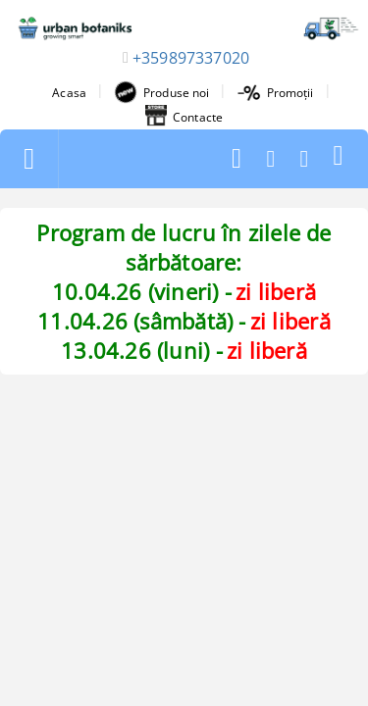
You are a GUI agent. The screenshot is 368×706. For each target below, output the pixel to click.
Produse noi (161, 92)
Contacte (184, 116)
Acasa (69, 92)
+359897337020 (190, 58)
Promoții (275, 92)
